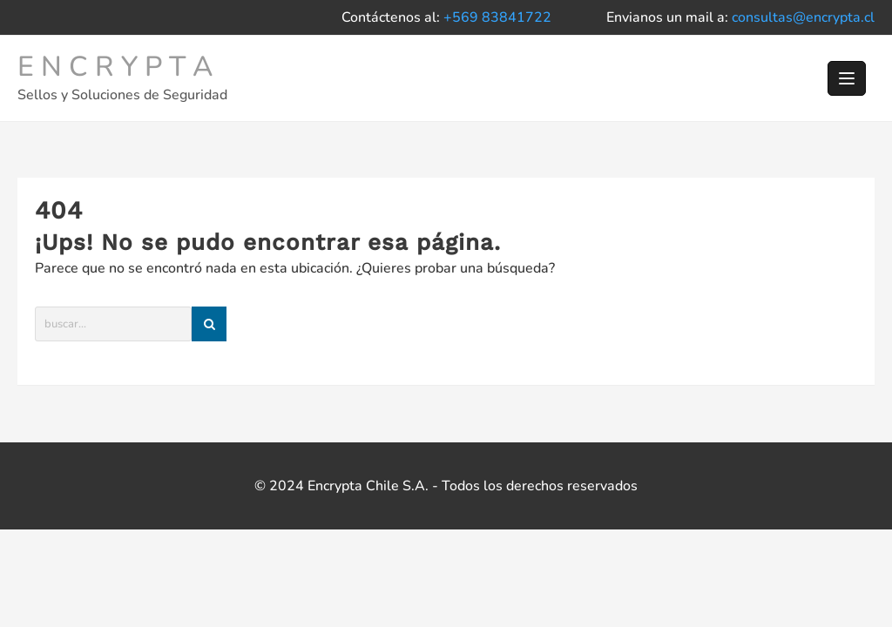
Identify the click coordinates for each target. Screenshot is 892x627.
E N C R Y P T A (115, 66)
